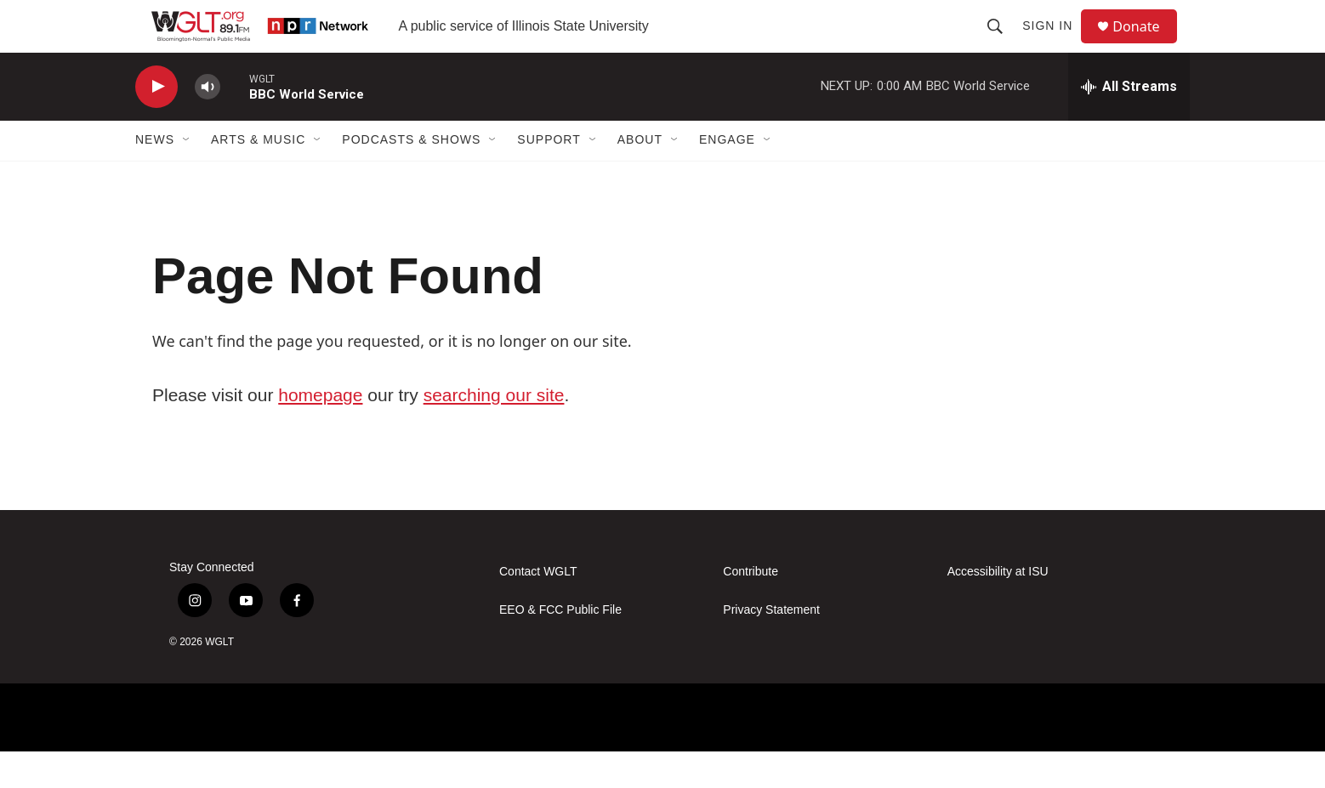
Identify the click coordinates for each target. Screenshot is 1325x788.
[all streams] (1129, 123)
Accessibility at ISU (998, 608)
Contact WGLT (538, 608)
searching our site (494, 431)
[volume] (207, 124)
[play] (156, 123)
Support (548, 177)
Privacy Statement (771, 646)
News (154, 177)
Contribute (750, 608)
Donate (1146, 45)
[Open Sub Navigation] (187, 177)
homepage (320, 431)
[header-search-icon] (1003, 44)
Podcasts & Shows (411, 177)
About (639, 177)
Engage (727, 177)
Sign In (1055, 44)
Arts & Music (258, 177)
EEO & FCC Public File (560, 646)
